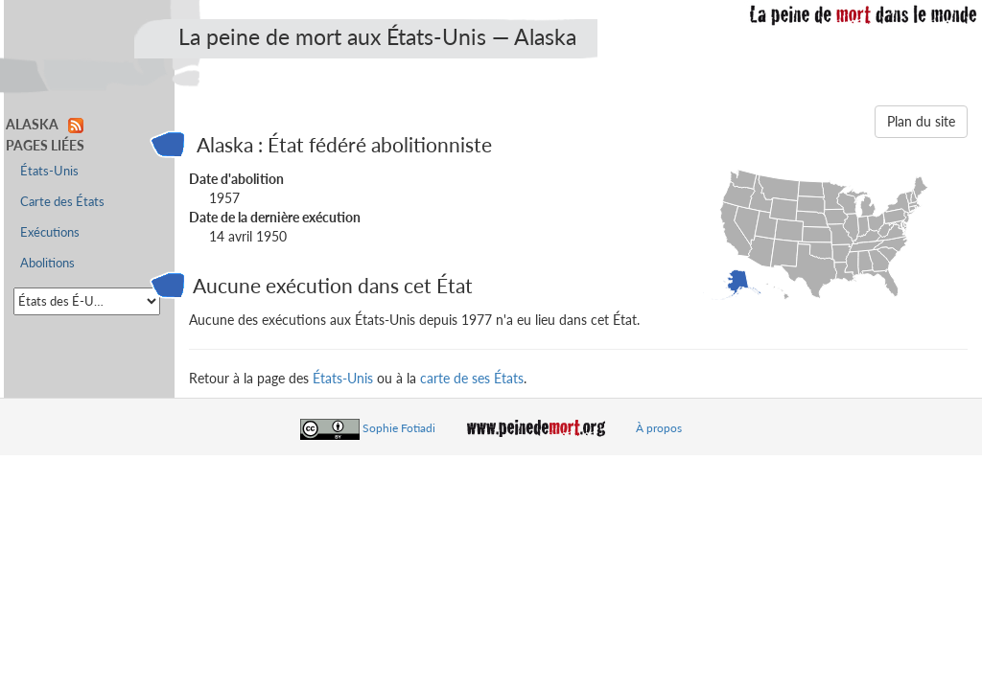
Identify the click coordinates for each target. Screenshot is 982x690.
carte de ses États (472, 378)
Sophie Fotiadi (398, 428)
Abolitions (47, 263)
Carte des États (62, 202)
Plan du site (921, 121)
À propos (659, 428)
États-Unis (343, 378)
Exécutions (50, 232)
